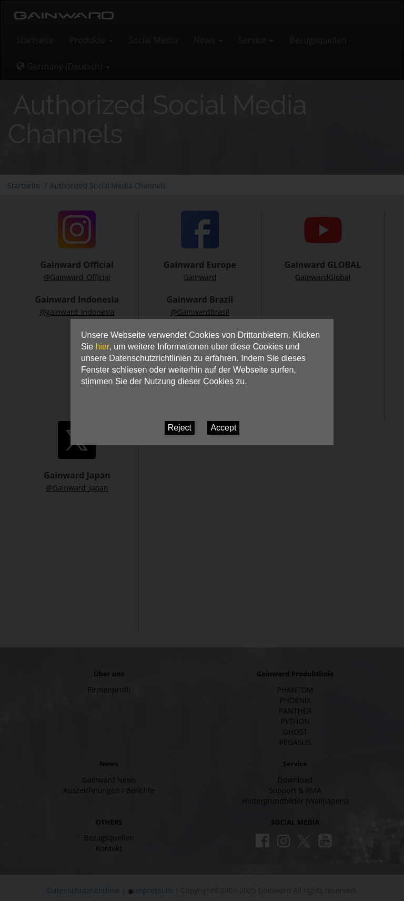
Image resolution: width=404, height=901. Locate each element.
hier (102, 346)
